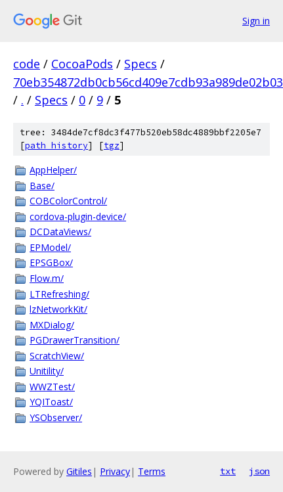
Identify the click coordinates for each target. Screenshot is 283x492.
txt (228, 471)
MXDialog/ (52, 325)
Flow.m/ (47, 278)
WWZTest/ (52, 386)
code (26, 64)
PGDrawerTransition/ (75, 340)
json (259, 471)
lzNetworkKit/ (58, 309)
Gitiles (79, 471)
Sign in (256, 20)
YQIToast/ (51, 401)
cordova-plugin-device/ (78, 216)
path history (56, 145)
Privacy (115, 471)
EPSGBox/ (51, 262)
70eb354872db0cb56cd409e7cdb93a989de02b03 (148, 82)
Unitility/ (47, 371)
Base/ (42, 185)
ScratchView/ (57, 355)
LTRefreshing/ (59, 294)
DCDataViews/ (60, 231)
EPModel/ (50, 247)
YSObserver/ (56, 417)
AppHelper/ (53, 170)
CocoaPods (82, 64)
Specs (140, 64)
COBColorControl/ (68, 200)
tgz (112, 145)
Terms (151, 471)
